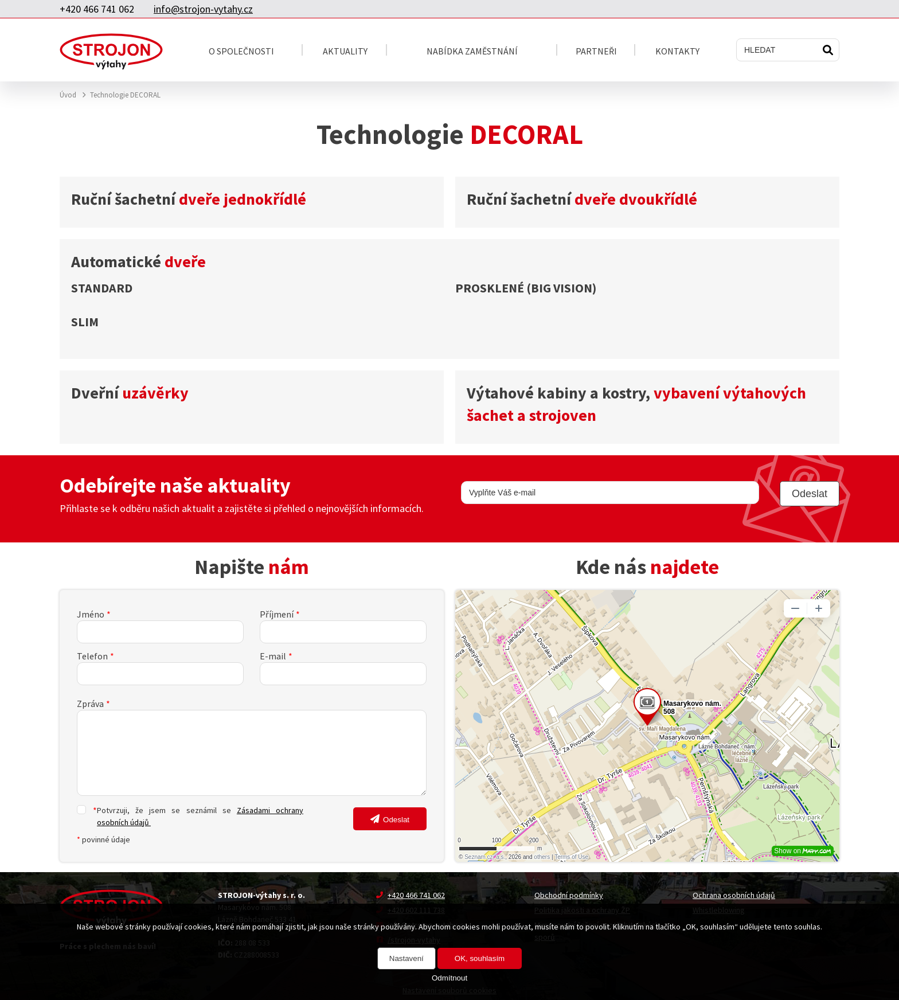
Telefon (92, 656)
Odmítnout (449, 978)
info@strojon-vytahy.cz (203, 8)
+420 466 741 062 (97, 8)
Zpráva (90, 703)
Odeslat (396, 819)
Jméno (90, 614)
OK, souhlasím (480, 958)
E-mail (273, 656)
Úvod (68, 95)
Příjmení (277, 614)
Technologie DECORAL (125, 95)
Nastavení (406, 958)
